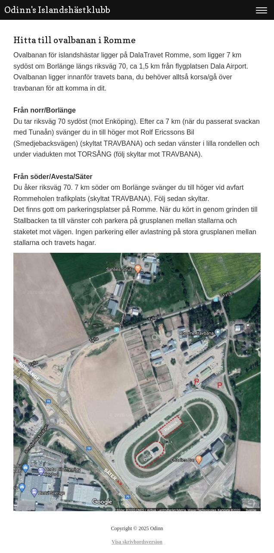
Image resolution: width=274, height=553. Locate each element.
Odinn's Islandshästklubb (57, 10)
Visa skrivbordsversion (137, 542)
